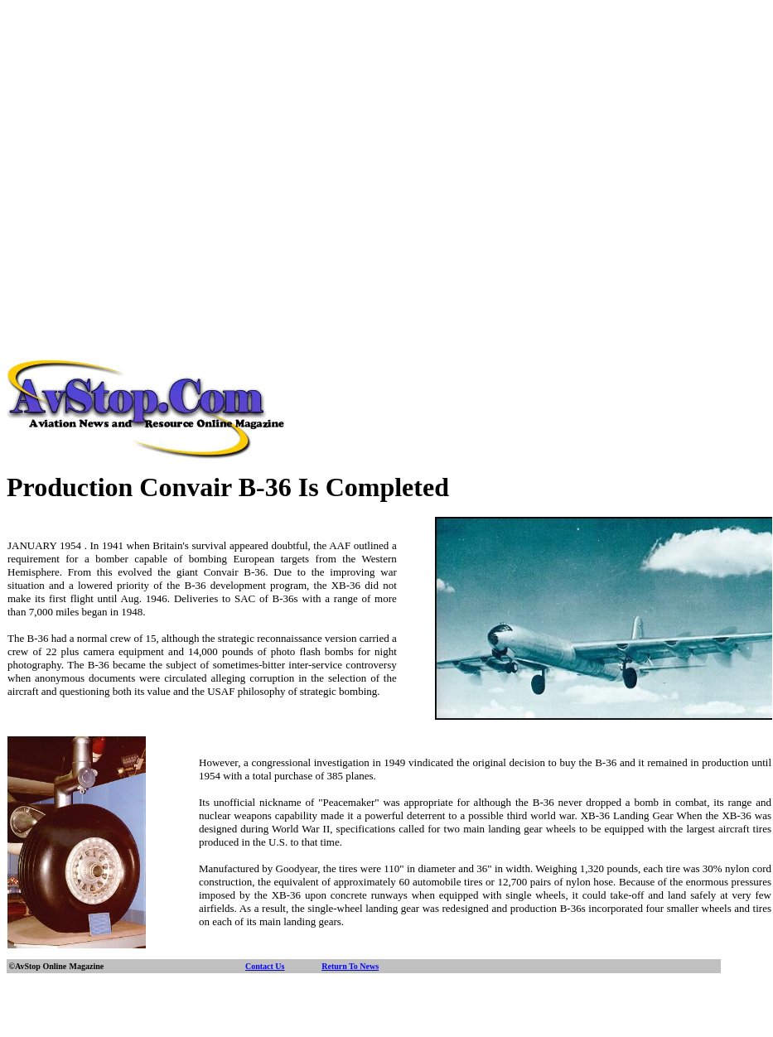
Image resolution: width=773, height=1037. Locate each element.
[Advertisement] (155, 162)
